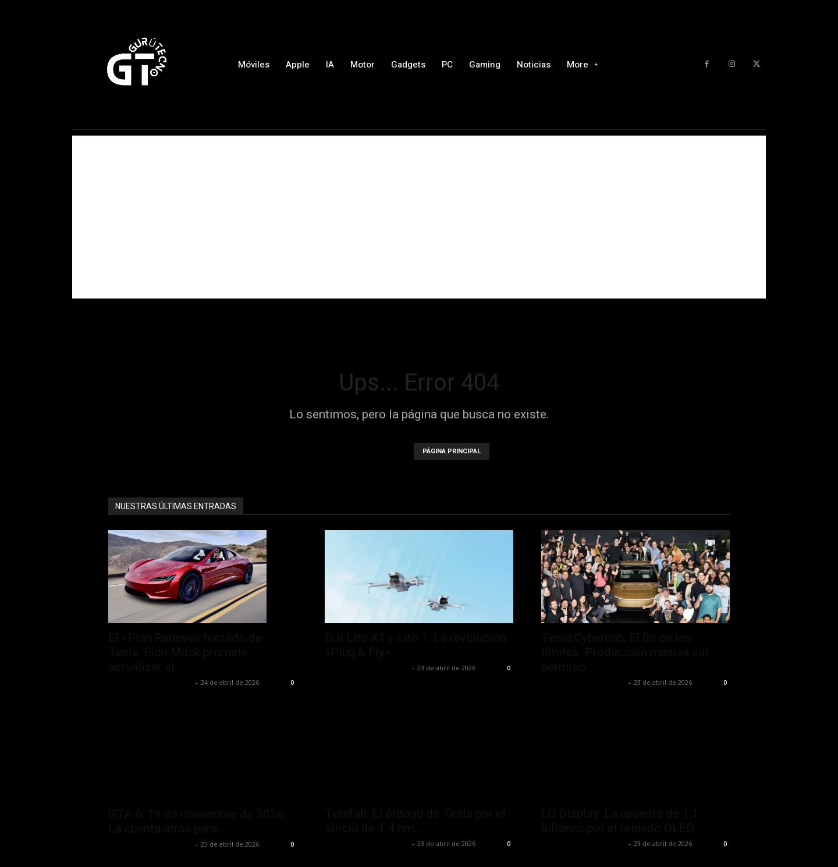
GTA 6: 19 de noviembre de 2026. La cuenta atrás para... (197, 795)
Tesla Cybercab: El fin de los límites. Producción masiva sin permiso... (624, 652)
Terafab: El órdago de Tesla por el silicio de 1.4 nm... (415, 820)
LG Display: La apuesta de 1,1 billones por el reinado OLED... (621, 820)
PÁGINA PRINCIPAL (451, 451)
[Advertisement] (419, 217)
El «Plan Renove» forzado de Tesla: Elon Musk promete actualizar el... (185, 652)
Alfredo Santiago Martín (150, 682)
